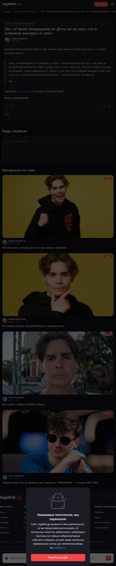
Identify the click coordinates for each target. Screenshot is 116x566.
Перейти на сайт (58, 557)
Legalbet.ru (59, 547)
